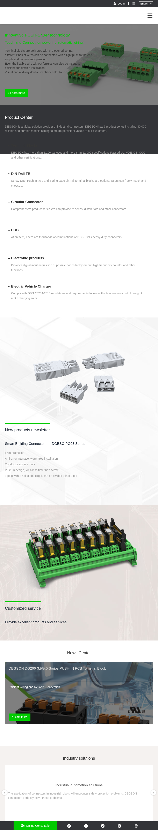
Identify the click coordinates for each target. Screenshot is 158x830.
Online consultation (35, 826)
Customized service (23, 608)
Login (119, 3)
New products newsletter (27, 430)
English (145, 3)
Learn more (16, 93)
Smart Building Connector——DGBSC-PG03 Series (45, 444)
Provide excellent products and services (36, 622)
